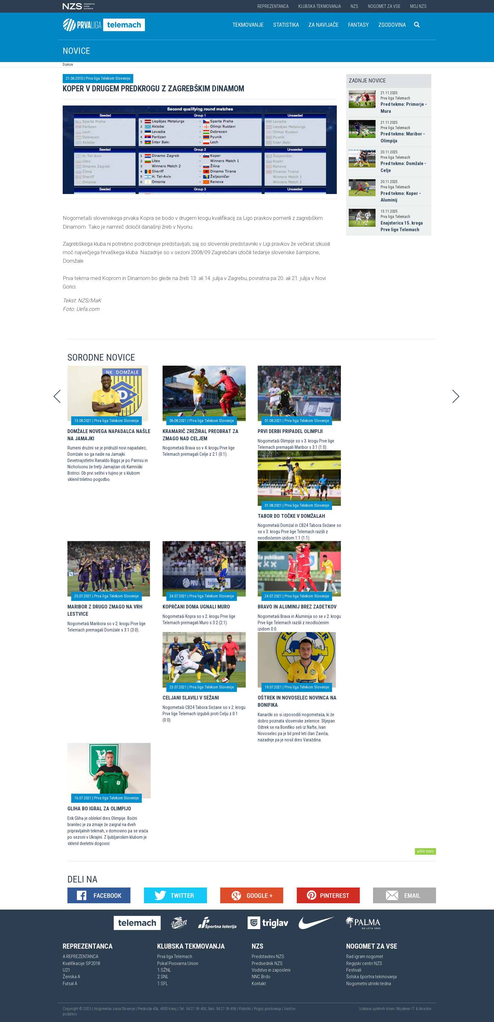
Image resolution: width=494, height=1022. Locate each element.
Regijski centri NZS (364, 963)
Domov (68, 64)
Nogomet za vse (384, 6)
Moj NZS (418, 6)
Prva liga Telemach (174, 956)
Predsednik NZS (267, 963)
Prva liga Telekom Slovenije (108, 78)
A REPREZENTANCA (80, 956)
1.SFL (162, 983)
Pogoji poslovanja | (269, 1009)
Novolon (425, 1009)
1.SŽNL (164, 970)
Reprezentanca (273, 6)
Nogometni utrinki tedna (368, 983)
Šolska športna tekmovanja (371, 976)
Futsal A (70, 983)
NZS (354, 6)
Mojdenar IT (405, 1009)
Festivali (353, 970)
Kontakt (259, 983)
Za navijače (323, 24)
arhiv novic (425, 851)
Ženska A (71, 976)
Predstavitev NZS (268, 956)
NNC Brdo (261, 976)
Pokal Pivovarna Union (177, 963)
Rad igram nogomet (364, 956)
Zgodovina (392, 24)
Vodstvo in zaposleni (271, 970)
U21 (66, 970)
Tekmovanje (248, 24)
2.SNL (163, 976)
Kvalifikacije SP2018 (81, 963)
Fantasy (358, 24)
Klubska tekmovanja (319, 6)
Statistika (286, 24)
